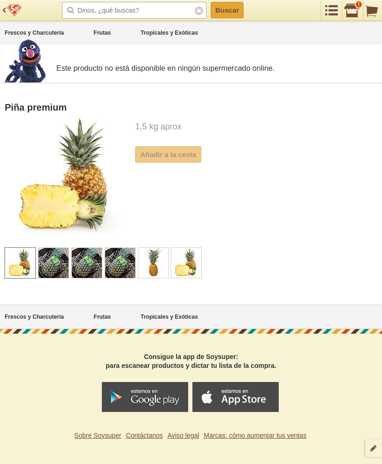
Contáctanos (144, 435)
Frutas (102, 33)
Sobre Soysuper (97, 435)
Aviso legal (183, 435)
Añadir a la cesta (168, 154)
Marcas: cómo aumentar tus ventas (255, 435)
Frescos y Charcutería (34, 33)
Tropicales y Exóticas (169, 33)
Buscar (227, 10)
